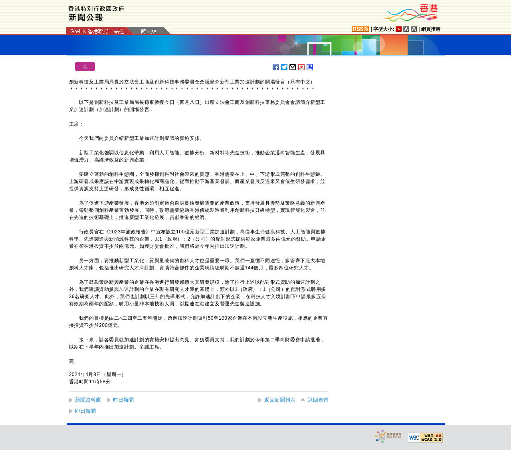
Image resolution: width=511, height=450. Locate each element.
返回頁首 (318, 400)
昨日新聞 (123, 400)
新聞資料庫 (88, 400)
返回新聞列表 (279, 400)
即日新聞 (85, 411)
